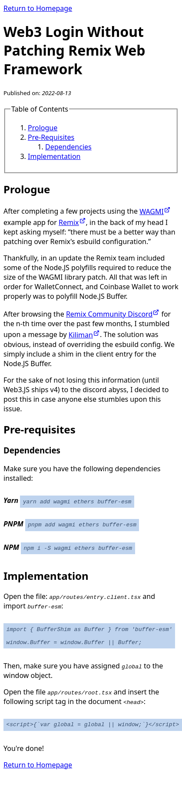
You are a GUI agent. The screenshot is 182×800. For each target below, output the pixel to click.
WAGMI (155, 211)
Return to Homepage (37, 8)
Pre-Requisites (51, 137)
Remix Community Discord (112, 314)
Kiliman (84, 335)
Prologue (42, 127)
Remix (72, 222)
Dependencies (68, 147)
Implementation (54, 156)
